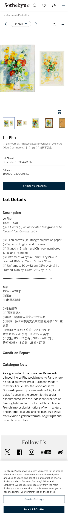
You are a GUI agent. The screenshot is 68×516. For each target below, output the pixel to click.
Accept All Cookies (34, 509)
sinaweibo (60, 452)
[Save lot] (54, 24)
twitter (7, 452)
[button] (34, 68)
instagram (31, 452)
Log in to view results (34, 186)
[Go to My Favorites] (44, 5)
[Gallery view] (59, 112)
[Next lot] (35, 24)
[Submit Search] (34, 5)
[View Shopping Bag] (54, 5)
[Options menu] (21, 24)
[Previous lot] (5, 24)
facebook (19, 452)
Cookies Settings (34, 499)
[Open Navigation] (63, 5)
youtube (46, 452)
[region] (34, 488)
